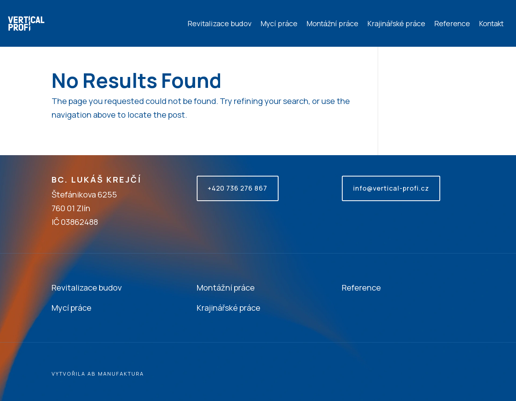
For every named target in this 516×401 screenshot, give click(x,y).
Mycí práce (279, 23)
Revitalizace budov (219, 23)
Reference (452, 23)
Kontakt (491, 23)
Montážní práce (332, 23)
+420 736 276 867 (237, 188)
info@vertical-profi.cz (390, 188)
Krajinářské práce (396, 23)
